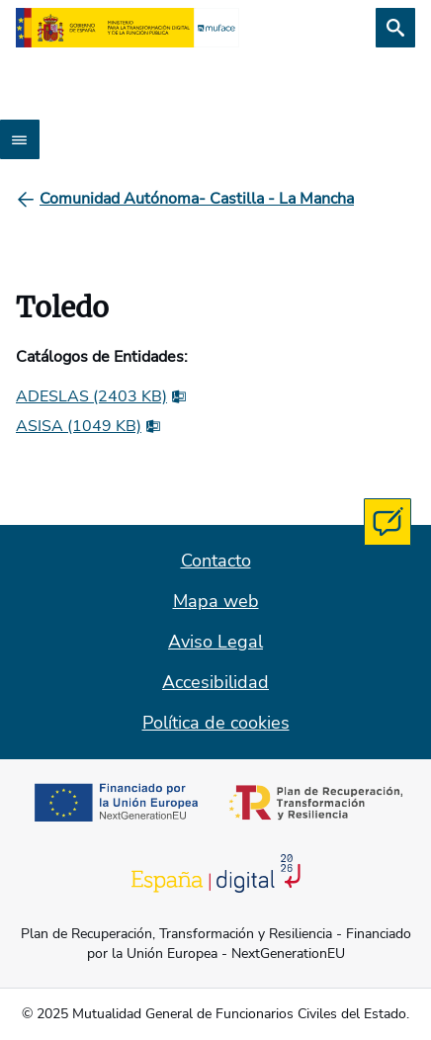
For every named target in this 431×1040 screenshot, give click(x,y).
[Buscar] (395, 27)
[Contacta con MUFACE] (387, 522)
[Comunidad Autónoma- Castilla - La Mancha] (197, 199)
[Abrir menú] (20, 139)
